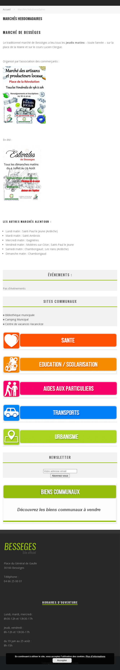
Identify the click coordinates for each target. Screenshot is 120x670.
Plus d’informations (95, 656)
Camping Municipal (16, 319)
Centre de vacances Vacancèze (24, 324)
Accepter (62, 660)
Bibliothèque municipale (20, 315)
